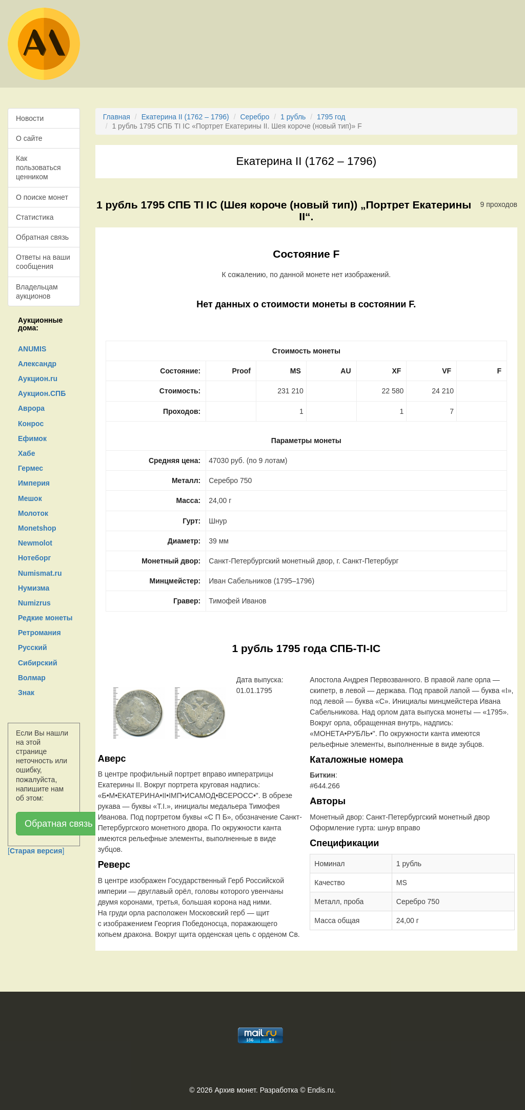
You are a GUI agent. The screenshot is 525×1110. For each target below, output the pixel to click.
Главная (116, 117)
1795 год (331, 117)
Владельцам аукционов (37, 291)
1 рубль (293, 117)
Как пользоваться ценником (38, 167)
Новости (30, 118)
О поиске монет (42, 197)
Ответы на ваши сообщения (43, 261)
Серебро (254, 117)
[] (36, 851)
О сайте (29, 138)
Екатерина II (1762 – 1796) (185, 117)
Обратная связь (42, 237)
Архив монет (235, 1090)
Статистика (35, 217)
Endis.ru (320, 1090)
